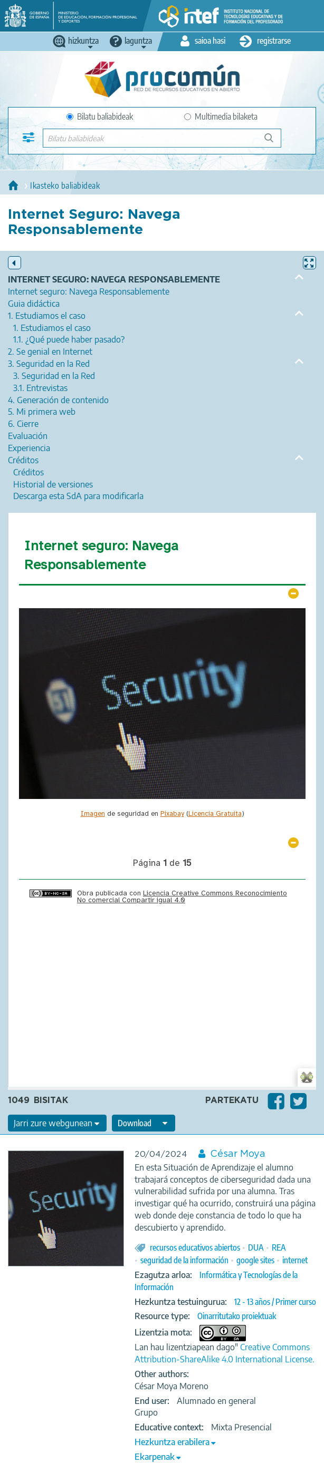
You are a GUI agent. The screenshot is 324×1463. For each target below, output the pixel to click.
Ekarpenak (155, 1456)
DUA (256, 1247)
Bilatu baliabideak (99, 116)
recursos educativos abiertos (195, 1247)
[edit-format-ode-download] (143, 1123)
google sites (255, 1260)
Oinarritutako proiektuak (236, 1316)
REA (279, 1247)
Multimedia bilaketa (221, 116)
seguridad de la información (184, 1260)
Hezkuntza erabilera (172, 1442)
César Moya (237, 1154)
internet (295, 1260)
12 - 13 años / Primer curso (275, 1301)
